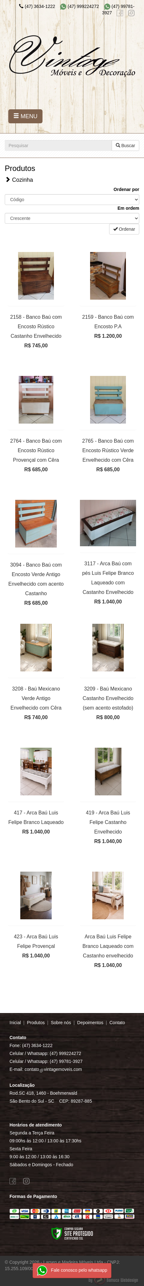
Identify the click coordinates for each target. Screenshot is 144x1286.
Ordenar (124, 229)
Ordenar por (126, 189)
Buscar (125, 145)
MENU (25, 116)
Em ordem (128, 208)
